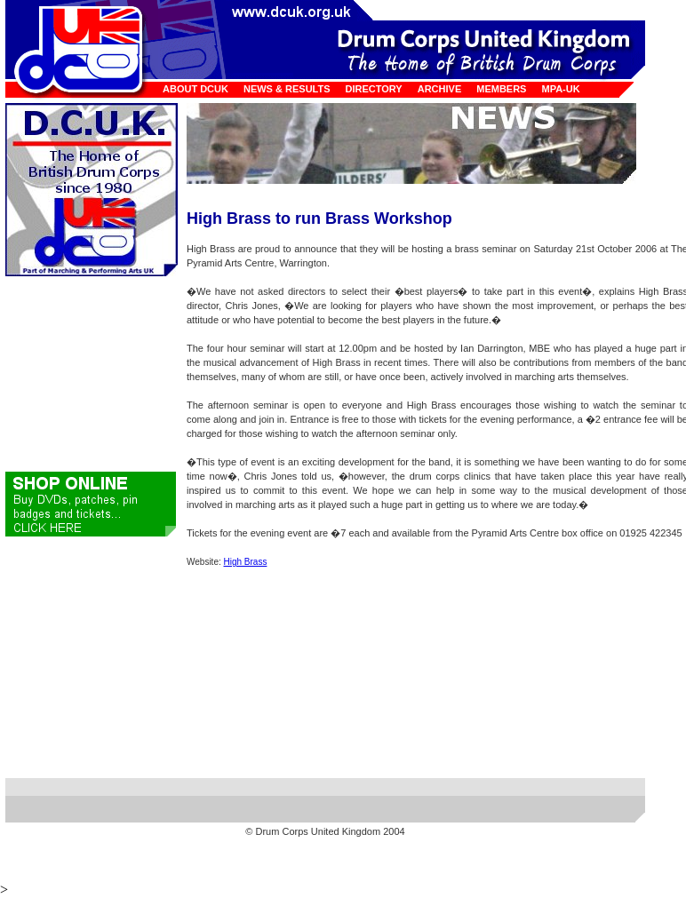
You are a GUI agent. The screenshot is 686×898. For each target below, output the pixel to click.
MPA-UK (560, 88)
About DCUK (195, 88)
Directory (374, 88)
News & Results (287, 88)
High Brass (245, 562)
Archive (440, 88)
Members (501, 88)
